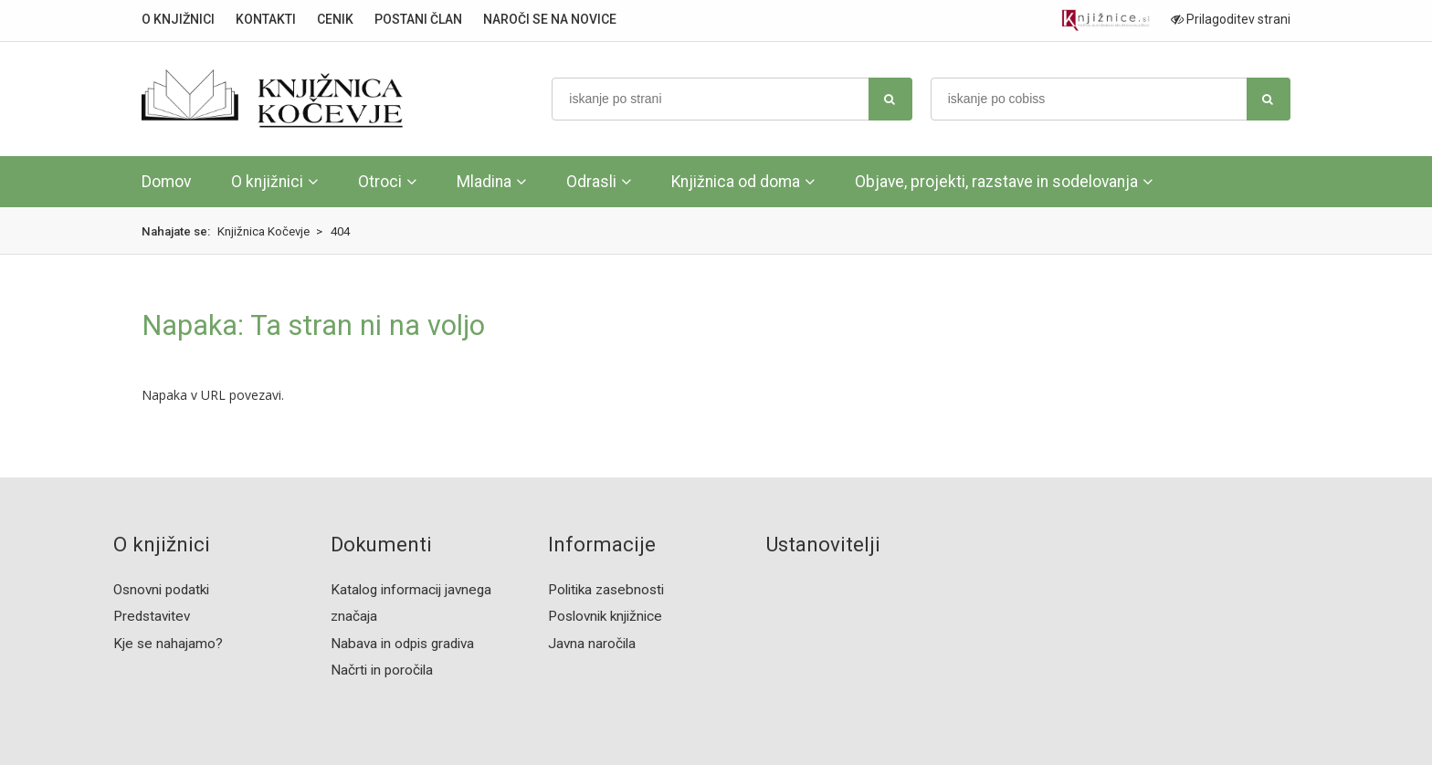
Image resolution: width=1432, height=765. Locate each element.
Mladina (484, 182)
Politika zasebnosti (606, 590)
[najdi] (890, 99)
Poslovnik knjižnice (605, 616)
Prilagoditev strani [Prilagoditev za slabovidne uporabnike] (1230, 19)
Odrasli (591, 182)
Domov (166, 182)
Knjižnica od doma (735, 182)
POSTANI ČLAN (418, 19)
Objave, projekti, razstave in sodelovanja (996, 182)
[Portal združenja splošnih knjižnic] (1105, 20)
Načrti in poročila (382, 670)
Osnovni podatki (161, 590)
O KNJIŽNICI (178, 19)
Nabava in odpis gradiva (402, 643)
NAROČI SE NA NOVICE (549, 19)
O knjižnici (267, 182)
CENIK (335, 19)
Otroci (380, 182)
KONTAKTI (266, 19)
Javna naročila (592, 643)
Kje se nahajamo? (168, 643)
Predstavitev (151, 616)
